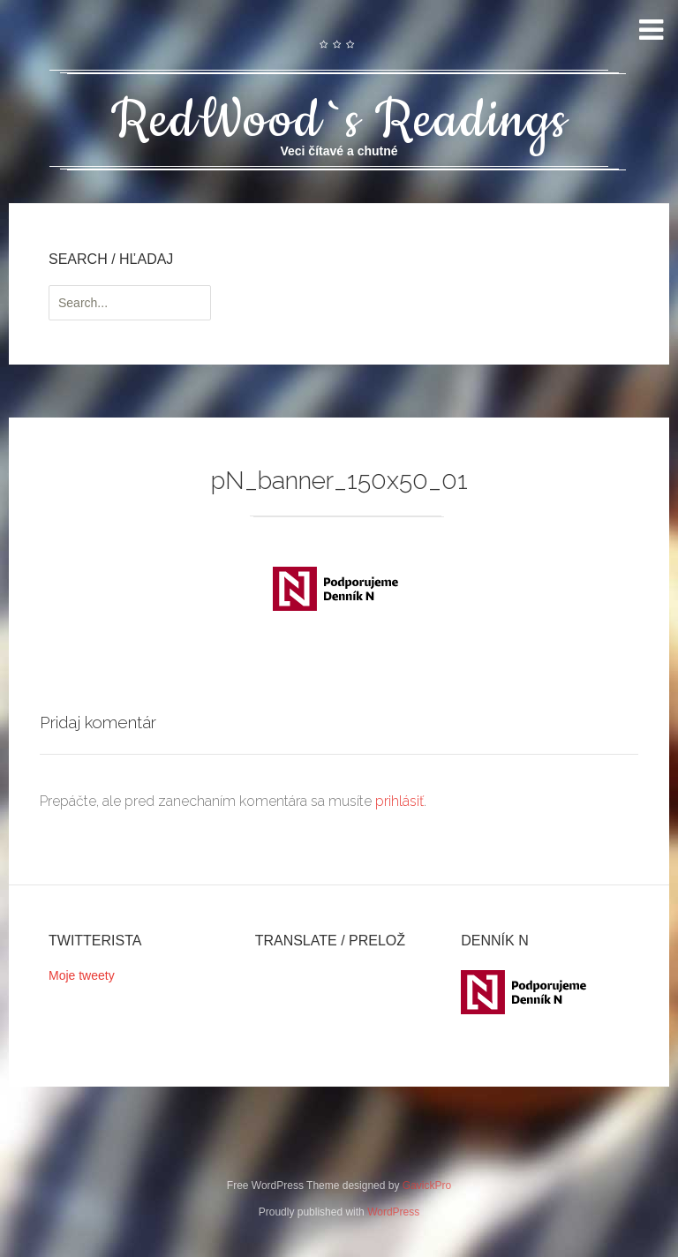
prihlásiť (399, 801)
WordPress (393, 1212)
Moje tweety (82, 975)
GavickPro (427, 1185)
